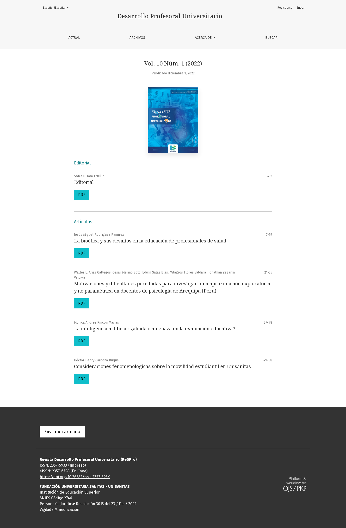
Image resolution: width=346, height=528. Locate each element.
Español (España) (57, 7)
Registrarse (285, 7)
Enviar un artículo (62, 431)
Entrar (300, 7)
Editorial (84, 182)
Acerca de (204, 38)
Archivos (137, 38)
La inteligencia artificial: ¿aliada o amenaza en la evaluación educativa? (154, 329)
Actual (74, 38)
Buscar (271, 38)
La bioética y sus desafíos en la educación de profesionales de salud (150, 241)
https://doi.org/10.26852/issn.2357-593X (75, 477)
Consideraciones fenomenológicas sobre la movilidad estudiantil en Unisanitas (162, 366)
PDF (81, 194)
